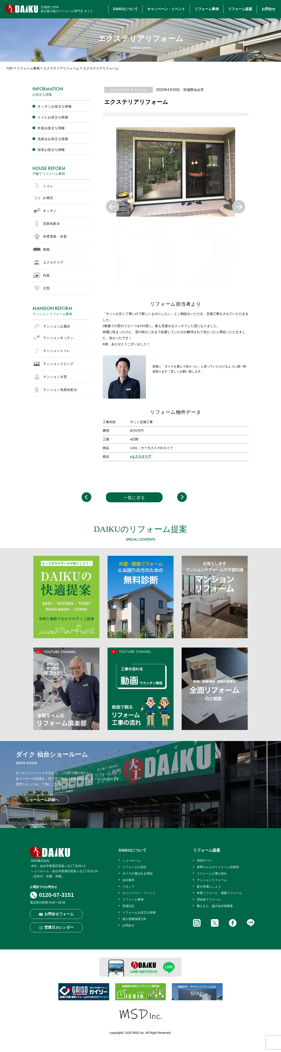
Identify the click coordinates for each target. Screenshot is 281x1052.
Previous (112, 206)
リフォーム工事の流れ (212, 873)
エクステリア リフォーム (128, 90)
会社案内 (128, 880)
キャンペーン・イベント (166, 9)
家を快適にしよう (209, 886)
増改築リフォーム (209, 899)
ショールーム (131, 860)
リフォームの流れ (134, 867)
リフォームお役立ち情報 (139, 912)
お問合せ (268, 9)
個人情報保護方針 (134, 919)
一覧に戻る (134, 497)
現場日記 (128, 906)
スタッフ (128, 886)
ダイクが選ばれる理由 (137, 873)
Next (238, 206)
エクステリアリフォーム (61, 68)
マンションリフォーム (212, 880)
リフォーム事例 (207, 9)
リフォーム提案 (240, 9)
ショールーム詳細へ (42, 800)
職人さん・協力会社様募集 (215, 906)
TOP (9, 68)
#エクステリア (140, 456)
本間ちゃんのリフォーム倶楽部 (218, 867)
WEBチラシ (205, 860)
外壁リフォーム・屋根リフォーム (219, 893)
